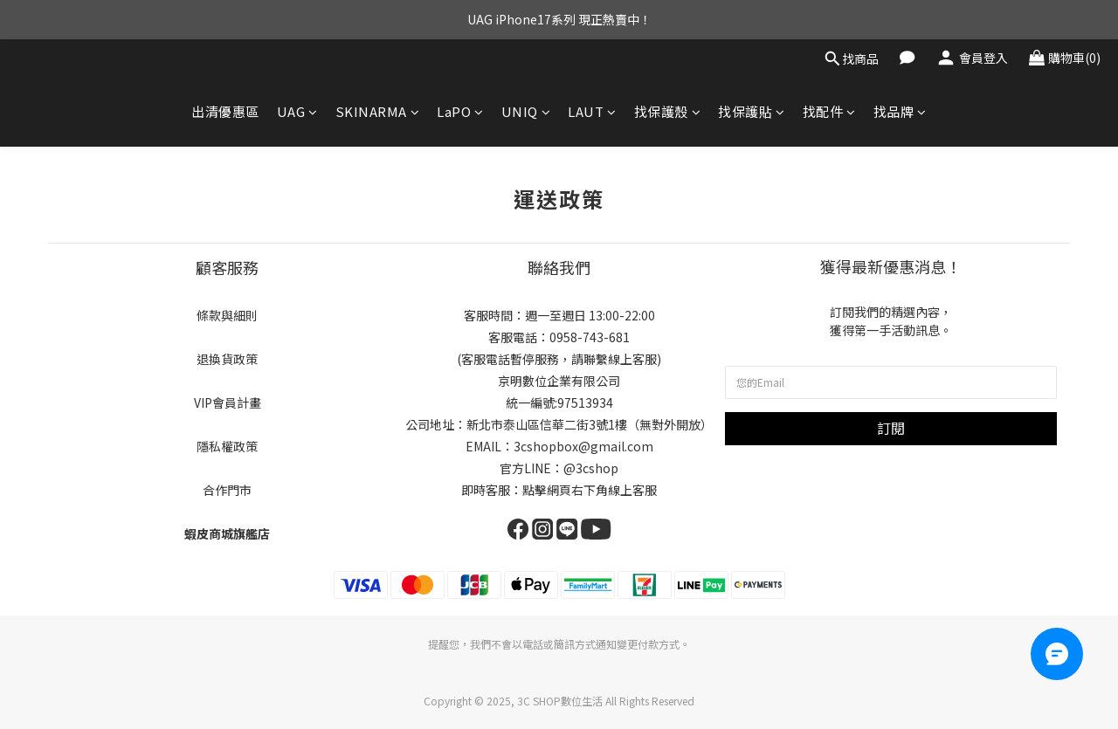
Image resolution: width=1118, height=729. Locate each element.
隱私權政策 (227, 446)
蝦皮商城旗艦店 (227, 533)
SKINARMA (377, 111)
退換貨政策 (227, 359)
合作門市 (227, 490)
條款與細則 (227, 315)
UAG (297, 111)
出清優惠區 (225, 111)
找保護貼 (751, 111)
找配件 (829, 111)
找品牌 (900, 111)
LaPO (460, 111)
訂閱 (891, 427)
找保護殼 (667, 111)
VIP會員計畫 (227, 402)
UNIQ (526, 111)
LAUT (592, 111)
